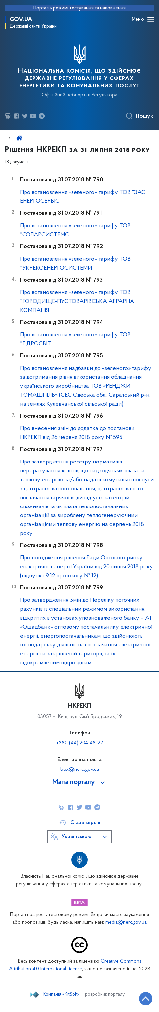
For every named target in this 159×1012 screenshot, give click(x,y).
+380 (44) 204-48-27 (79, 743)
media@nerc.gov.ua (126, 922)
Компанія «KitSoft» (61, 994)
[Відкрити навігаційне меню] (150, 19)
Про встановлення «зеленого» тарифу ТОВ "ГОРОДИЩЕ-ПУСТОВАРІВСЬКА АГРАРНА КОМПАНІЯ (77, 301)
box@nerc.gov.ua (79, 769)
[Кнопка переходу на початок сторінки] (145, 998)
